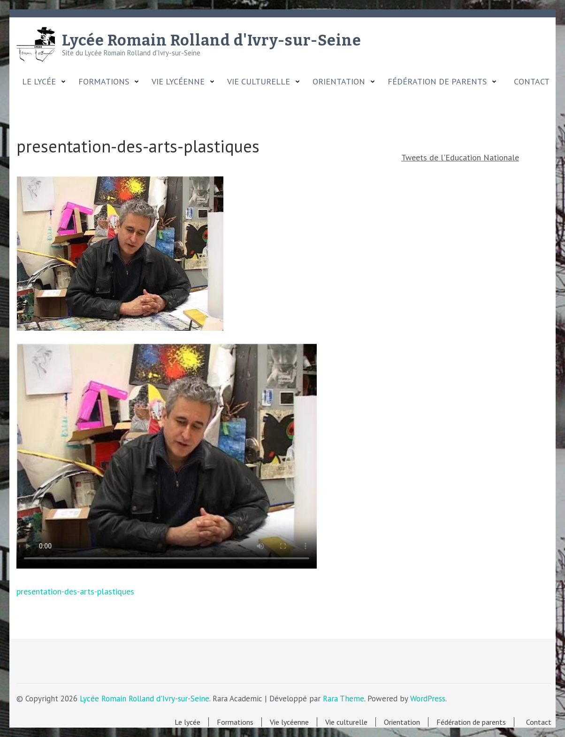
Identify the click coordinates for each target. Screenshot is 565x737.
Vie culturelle (258, 81)
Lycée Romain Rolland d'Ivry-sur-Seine (211, 40)
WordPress (427, 698)
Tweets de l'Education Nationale (460, 157)
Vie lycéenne (178, 81)
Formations (103, 81)
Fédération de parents (437, 81)
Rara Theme (343, 698)
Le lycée (39, 81)
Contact (529, 81)
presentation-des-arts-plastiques (75, 591)
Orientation (339, 81)
